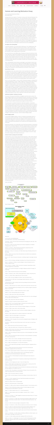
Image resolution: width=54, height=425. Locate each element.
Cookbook (36, 5)
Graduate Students (30, 5)
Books (21, 5)
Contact (41, 5)
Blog (24, 5)
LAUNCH (27, 423)
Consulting (13, 5)
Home (9, 5)
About (18, 5)
